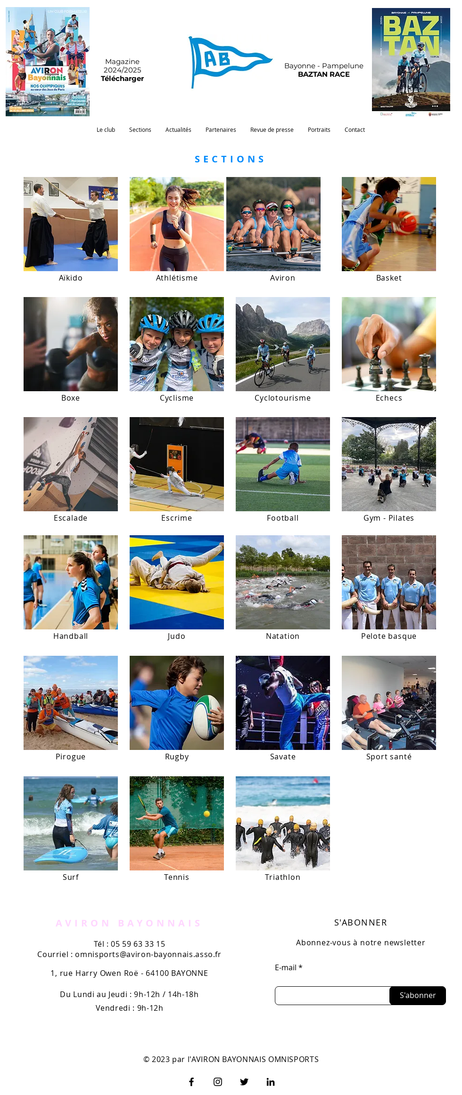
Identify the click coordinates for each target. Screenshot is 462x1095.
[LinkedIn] (270, 1081)
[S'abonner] (417, 995)
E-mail (286, 967)
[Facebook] (191, 1081)
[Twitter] (244, 1081)
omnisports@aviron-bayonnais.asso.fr (148, 954)
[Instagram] (217, 1081)
